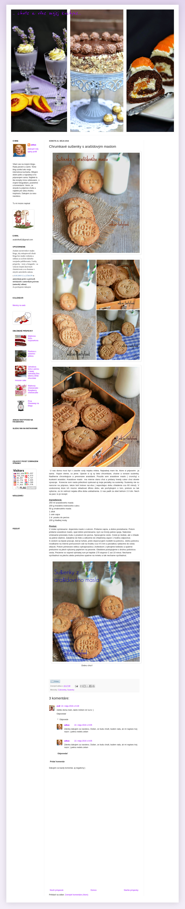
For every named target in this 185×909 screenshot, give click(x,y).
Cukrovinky (62, 690)
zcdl (58, 706)
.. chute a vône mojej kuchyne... (47, 13)
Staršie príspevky (131, 890)
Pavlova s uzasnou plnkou (32, 353)
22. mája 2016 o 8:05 (83, 725)
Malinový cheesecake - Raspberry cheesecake (33, 389)
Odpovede (63, 719)
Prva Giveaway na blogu (33, 403)
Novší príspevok (56, 890)
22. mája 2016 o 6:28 (70, 706)
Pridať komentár (57, 762)
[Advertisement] (94, 863)
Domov (94, 890)
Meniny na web (19, 305)
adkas (67, 725)
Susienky (70, 690)
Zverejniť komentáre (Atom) (76, 895)
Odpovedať (61, 714)
